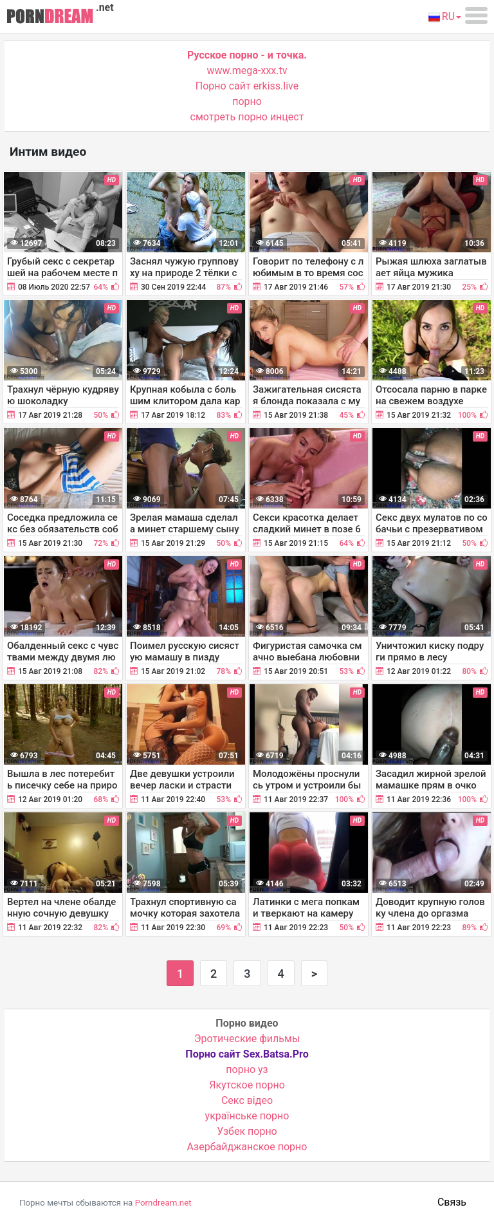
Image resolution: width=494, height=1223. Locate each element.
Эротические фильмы (247, 1038)
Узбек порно (247, 1131)
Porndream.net (163, 1203)
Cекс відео (247, 1100)
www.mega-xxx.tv (247, 70)
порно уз (247, 1069)
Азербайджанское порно (247, 1147)
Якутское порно (247, 1085)
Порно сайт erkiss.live (247, 86)
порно (247, 101)
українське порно (247, 1116)
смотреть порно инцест (247, 117)
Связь (451, 1202)
